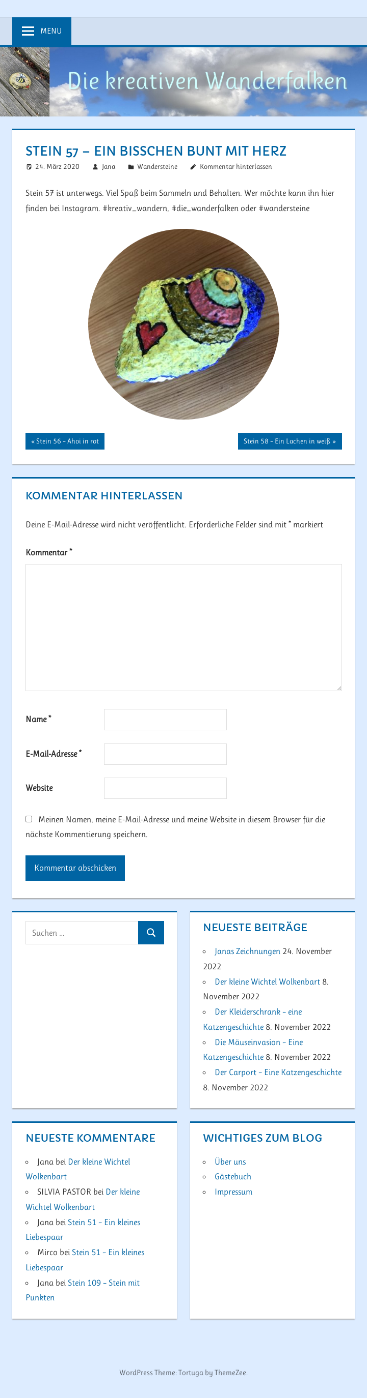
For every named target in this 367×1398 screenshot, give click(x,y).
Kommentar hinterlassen (236, 166)
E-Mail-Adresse (53, 754)
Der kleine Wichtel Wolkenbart (267, 981)
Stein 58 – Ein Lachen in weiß (286, 442)
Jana (108, 166)
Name (38, 719)
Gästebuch (233, 1176)
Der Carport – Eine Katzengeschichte (278, 1072)
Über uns (230, 1161)
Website (39, 788)
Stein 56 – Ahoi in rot (67, 442)
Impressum (233, 1191)
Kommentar (48, 552)
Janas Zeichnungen (247, 951)
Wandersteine (157, 166)
